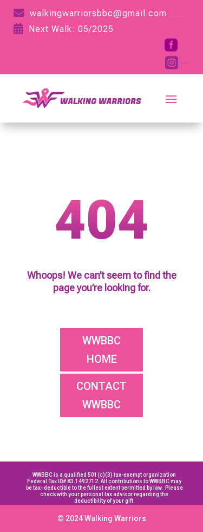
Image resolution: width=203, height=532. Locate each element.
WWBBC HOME (101, 350)
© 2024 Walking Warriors (101, 518)
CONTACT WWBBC (101, 395)
